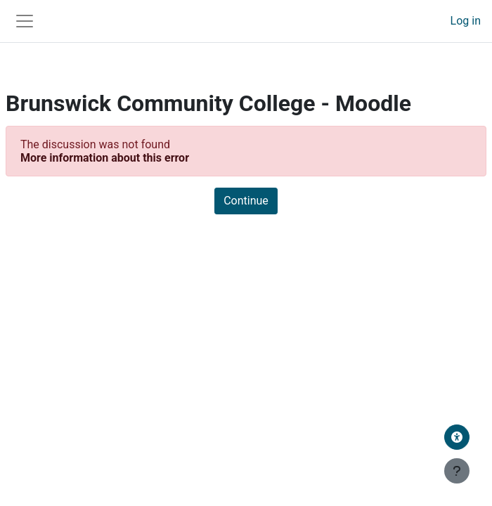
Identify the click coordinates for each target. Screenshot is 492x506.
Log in (466, 20)
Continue (246, 200)
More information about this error (104, 157)
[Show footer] (457, 471)
